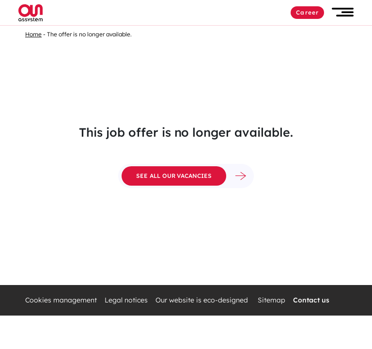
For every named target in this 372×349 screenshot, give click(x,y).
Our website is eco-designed (202, 300)
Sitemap (271, 300)
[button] (343, 12)
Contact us (311, 300)
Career (307, 12)
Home (33, 34)
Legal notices (126, 300)
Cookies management (61, 300)
